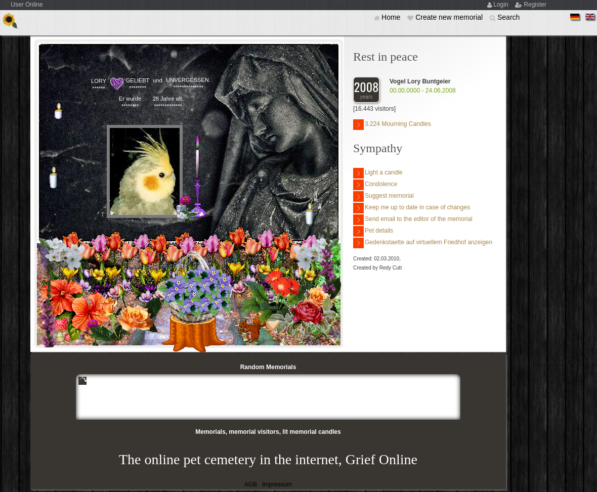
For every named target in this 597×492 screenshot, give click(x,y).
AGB (250, 484)
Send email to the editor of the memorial (413, 219)
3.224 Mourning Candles (392, 124)
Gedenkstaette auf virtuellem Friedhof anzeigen (422, 243)
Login (501, 4)
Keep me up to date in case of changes (411, 208)
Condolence (375, 185)
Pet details (373, 231)
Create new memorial (450, 17)
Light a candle (378, 173)
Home (391, 17)
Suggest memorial (383, 196)
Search (508, 17)
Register (535, 4)
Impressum (277, 484)
